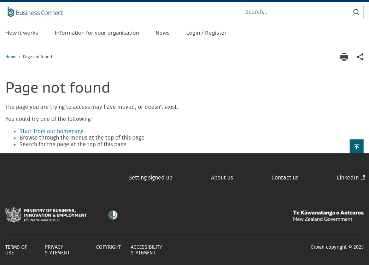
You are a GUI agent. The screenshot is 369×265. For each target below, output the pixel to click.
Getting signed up (150, 178)
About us (222, 178)
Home (11, 57)
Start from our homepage (51, 131)
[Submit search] (356, 12)
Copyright (108, 247)
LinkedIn (348, 178)
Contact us (284, 178)
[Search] (302, 12)
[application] (360, 57)
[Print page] (344, 57)
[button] (357, 146)
